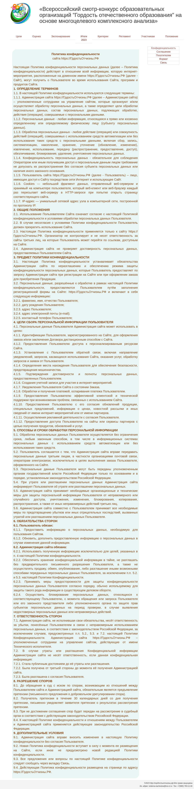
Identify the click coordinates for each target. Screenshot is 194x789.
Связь (163, 62)
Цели (19, 36)
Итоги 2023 (84, 38)
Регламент (125, 36)
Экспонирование (60, 36)
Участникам (148, 36)
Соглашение (163, 51)
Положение (171, 36)
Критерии (103, 36)
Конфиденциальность (163, 48)
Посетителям (163, 55)
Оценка (36, 36)
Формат (163, 59)
